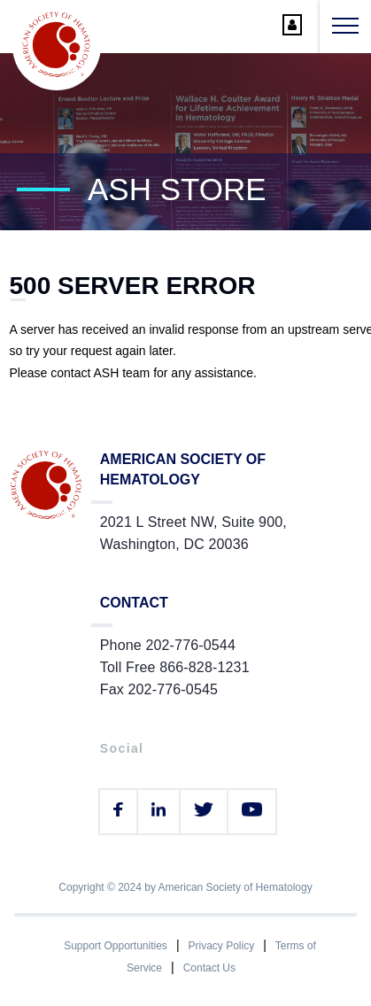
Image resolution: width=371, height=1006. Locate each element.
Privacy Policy (222, 946)
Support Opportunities (115, 946)
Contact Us (209, 968)
